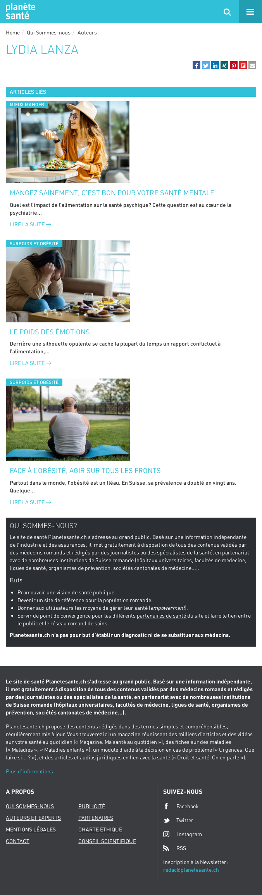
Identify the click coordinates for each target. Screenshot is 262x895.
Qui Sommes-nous (49, 32)
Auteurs (87, 32)
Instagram (182, 834)
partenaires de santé (162, 615)
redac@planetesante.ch (191, 869)
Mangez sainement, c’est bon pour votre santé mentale (112, 192)
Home (13, 32)
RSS (174, 848)
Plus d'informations (29, 771)
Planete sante (19, 11)
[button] (196, 65)
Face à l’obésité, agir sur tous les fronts (85, 470)
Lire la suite (30, 224)
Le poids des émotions (50, 331)
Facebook (181, 806)
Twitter (178, 820)
